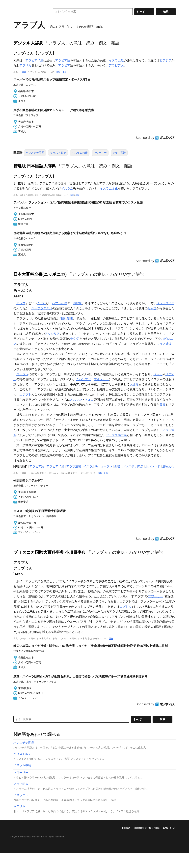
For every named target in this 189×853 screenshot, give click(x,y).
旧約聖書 (67, 318)
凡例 (64, 72)
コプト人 (125, 606)
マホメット (101, 379)
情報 (58, 72)
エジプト (25, 394)
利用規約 (126, 828)
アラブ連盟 (73, 466)
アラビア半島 (34, 60)
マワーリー (100, 152)
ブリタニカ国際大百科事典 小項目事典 (49, 552)
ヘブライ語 (59, 303)
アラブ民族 (119, 152)
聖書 (117, 466)
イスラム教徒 (80, 152)
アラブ (20, 303)
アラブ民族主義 (116, 435)
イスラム (67, 188)
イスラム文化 (109, 188)
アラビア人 (116, 65)
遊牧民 (77, 303)
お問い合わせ (169, 828)
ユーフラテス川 (41, 308)
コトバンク (29, 11)
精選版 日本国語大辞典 (34, 166)
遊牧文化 (168, 466)
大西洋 (134, 384)
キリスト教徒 (58, 152)
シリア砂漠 (164, 343)
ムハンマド (83, 379)
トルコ (89, 399)
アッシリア (52, 333)
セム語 (152, 308)
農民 (162, 404)
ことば (41, 303)
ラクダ (74, 338)
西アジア (165, 60)
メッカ (158, 374)
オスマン (76, 399)
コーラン (22, 374)
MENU (16, 3)
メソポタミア (165, 303)
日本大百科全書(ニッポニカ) (40, 274)
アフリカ (25, 65)
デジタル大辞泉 (28, 43)
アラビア (64, 65)
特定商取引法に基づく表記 (147, 828)
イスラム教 (116, 60)
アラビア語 (62, 60)
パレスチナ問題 (35, 152)
